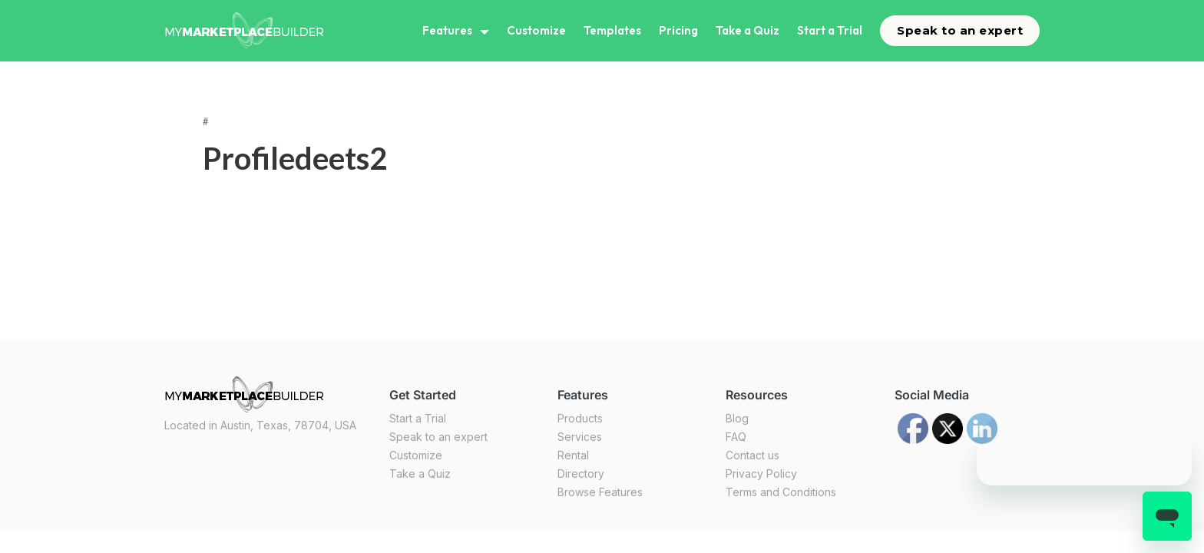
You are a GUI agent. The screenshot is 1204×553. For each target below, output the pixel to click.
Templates (612, 30)
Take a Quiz (747, 30)
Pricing (678, 30)
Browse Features (600, 491)
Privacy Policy (761, 473)
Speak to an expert (960, 30)
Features (447, 30)
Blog (737, 418)
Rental (573, 455)
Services (579, 436)
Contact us (752, 455)
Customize (536, 30)
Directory (580, 473)
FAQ (736, 436)
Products (580, 418)
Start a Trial (829, 30)
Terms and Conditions (781, 491)
